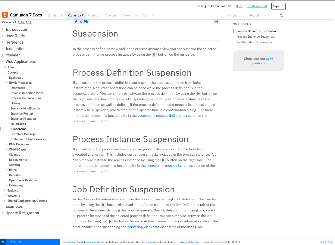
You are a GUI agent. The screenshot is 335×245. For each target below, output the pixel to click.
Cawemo (112, 15)
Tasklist (12, 190)
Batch (13, 170)
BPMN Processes (20, 83)
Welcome (13, 196)
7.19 (21, 22)
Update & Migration (22, 212)
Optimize (94, 15)
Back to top (325, 242)
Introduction (16, 29)
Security (147, 15)
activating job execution (145, 227)
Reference (15, 42)
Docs (239, 6)
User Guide (15, 35)
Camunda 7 (75, 15)
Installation (15, 48)
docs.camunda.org (93, 242)
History (16, 103)
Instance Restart (22, 113)
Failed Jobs (18, 124)
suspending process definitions (161, 115)
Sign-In (278, 6)
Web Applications (21, 61)
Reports (14, 175)
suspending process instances (170, 165)
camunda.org (70, 242)
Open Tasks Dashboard (24, 180)
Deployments (18, 160)
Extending (15, 185)
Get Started (55, 15)
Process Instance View (26, 98)
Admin (11, 67)
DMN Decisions (19, 144)
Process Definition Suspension (257, 31)
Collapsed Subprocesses (27, 139)
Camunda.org (235, 15)
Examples (14, 206)
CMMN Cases (17, 149)
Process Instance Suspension (256, 36)
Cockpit (12, 72)
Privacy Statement (189, 242)
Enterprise (130, 15)
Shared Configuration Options (27, 201)
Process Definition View (27, 93)
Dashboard (16, 78)
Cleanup (14, 154)
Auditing (14, 165)
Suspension (18, 129)
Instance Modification (25, 108)
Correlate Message (23, 134)
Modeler (13, 55)
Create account (257, 6)
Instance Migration (23, 119)
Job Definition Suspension (254, 42)
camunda (150, 242)
